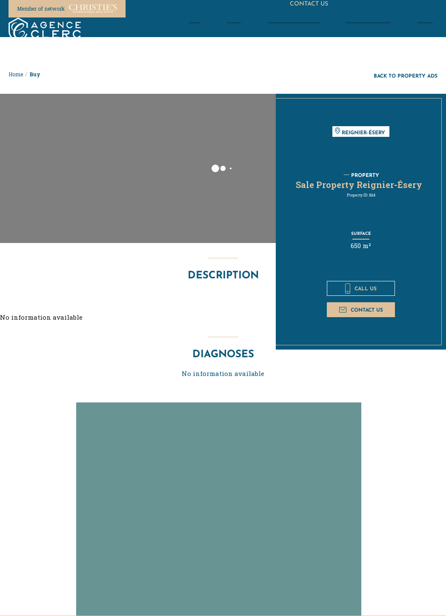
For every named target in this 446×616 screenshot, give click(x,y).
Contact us (361, 309)
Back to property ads (405, 75)
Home (16, 74)
